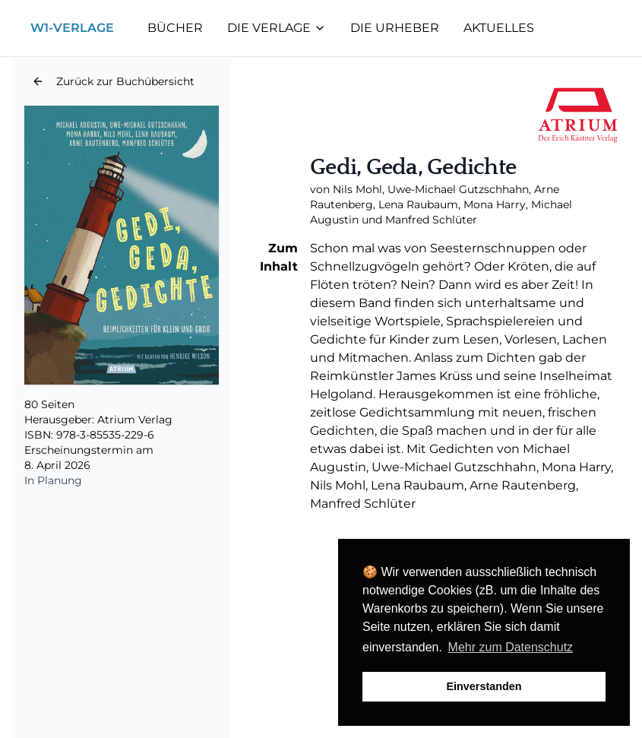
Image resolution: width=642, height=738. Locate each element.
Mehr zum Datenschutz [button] (511, 647)
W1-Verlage (72, 28)
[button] (113, 81)
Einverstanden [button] (483, 686)
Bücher (175, 28)
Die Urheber (394, 28)
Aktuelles (498, 28)
